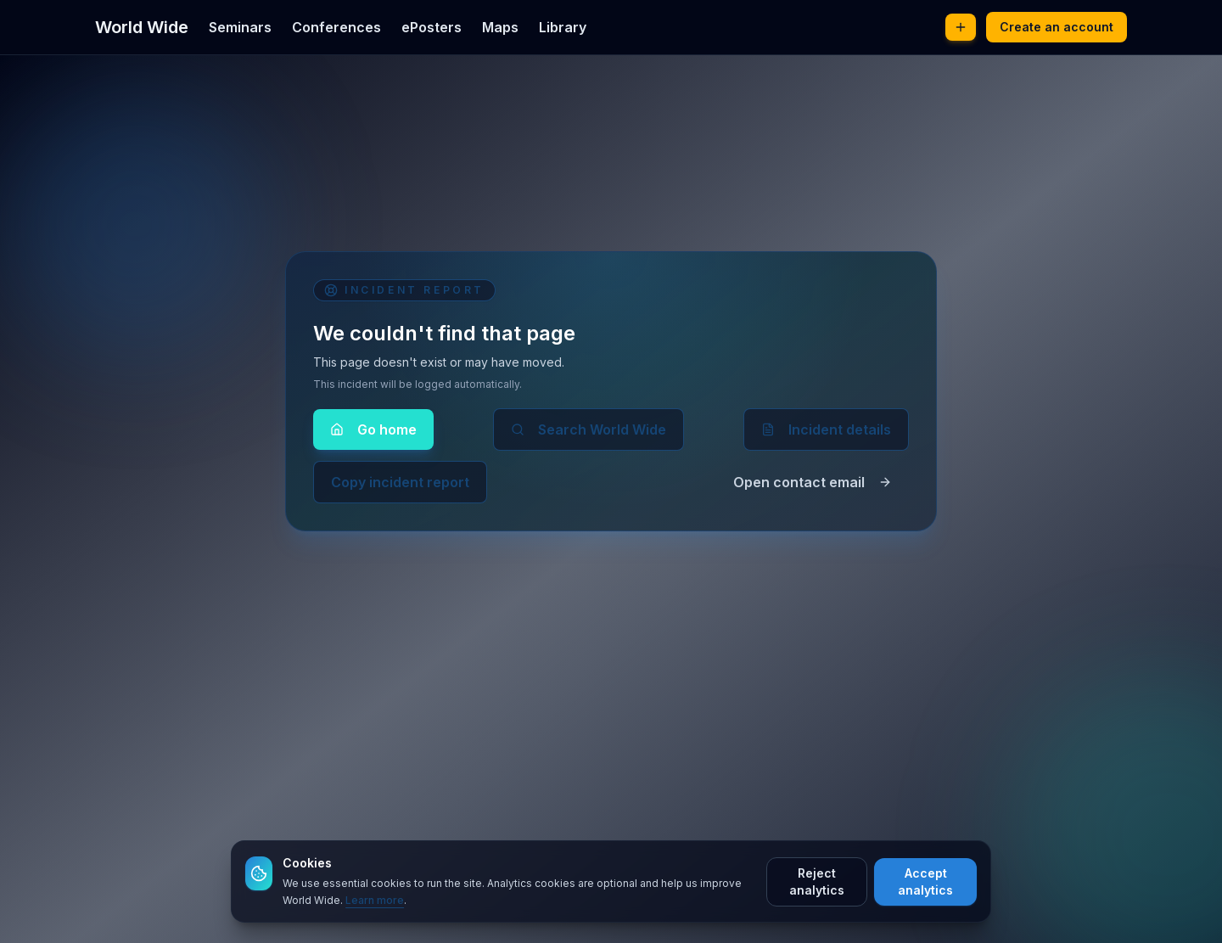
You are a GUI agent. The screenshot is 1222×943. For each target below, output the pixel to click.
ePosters (431, 27)
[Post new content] (960, 27)
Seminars (240, 27)
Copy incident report (400, 482)
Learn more (374, 900)
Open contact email (812, 482)
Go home (373, 429)
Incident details (826, 429)
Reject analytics (816, 881)
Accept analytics (925, 881)
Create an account (1056, 27)
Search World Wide (588, 429)
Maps (500, 27)
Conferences (336, 27)
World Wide (141, 27)
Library (562, 27)
